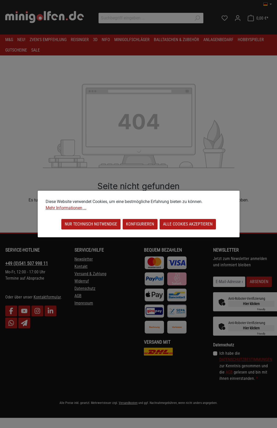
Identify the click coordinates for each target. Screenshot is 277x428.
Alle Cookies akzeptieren (188, 224)
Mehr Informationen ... (66, 207)
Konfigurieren (140, 224)
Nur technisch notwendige (91, 224)
